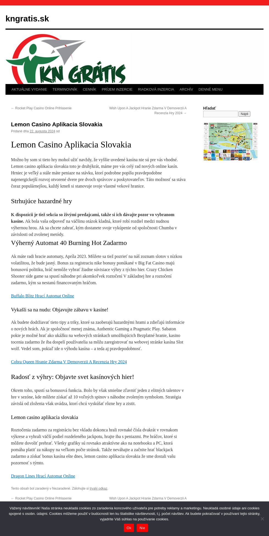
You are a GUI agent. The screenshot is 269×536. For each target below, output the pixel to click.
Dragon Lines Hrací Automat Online (43, 476)
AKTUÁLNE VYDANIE (29, 89)
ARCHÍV (186, 89)
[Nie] (262, 518)
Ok (129, 528)
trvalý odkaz (98, 488)
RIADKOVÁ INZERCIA (156, 89)
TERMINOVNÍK (64, 89)
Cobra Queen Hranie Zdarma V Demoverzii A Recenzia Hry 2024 (69, 361)
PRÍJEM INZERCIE (117, 89)
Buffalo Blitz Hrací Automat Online (42, 296)
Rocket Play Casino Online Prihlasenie (41, 108)
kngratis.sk (27, 18)
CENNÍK (89, 89)
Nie (142, 528)
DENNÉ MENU (210, 89)
